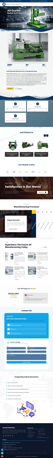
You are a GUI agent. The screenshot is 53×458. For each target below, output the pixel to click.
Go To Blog (44, 247)
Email (7, 349)
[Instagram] (13, 435)
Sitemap (24, 452)
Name (7, 346)
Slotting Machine (30, 436)
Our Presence (29, 452)
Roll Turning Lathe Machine (26, 154)
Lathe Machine (29, 430)
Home (7, 452)
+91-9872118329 (19, 447)
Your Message (9, 353)
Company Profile (12, 452)
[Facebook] (3, 435)
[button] (4, 17)
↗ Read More (16, 264)
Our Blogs (34, 452)
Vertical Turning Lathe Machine (11, 154)
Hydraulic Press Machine (41, 433)
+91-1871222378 (9, 446)
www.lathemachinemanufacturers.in (43, 437)
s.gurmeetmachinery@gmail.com (10, 0)
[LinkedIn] (6, 435)
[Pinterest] (10, 435)
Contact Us (39, 452)
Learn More (10, 88)
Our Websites (45, 452)
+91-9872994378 (18, 0)
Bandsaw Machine (30, 433)
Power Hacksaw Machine (31, 432)
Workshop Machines (30, 435)
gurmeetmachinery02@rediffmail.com (11, 449)
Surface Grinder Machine (41, 434)
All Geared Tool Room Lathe (41, 154)
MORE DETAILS (42, 192)
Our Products (19, 452)
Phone (28, 346)
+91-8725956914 (14, 447)
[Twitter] (8, 435)
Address (28, 349)
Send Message (26, 362)
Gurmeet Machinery (9, 427)
